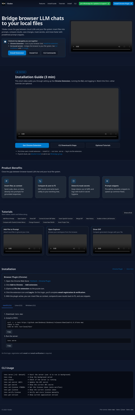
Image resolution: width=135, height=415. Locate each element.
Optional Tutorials (103, 145)
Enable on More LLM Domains (106, 218)
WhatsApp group (56, 154)
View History (90, 218)
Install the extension (51, 43)
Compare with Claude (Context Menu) (14, 222)
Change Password (34, 222)
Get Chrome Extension (32, 145)
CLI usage (24, 48)
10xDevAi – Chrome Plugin (40, 281)
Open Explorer (22, 218)
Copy (9, 332)
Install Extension (17, 53)
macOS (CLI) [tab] (7, 305)
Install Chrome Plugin (123, 4)
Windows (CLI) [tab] (31, 305)
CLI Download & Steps (67, 145)
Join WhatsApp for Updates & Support (94, 4)
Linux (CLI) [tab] (18, 305)
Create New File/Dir (49, 222)
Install (69, 4)
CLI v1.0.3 (130, 269)
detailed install (36, 154)
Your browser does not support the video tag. (101, 36)
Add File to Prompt (8, 218)
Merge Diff (79, 218)
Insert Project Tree (63, 222)
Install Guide (52, 4)
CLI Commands (49, 53)
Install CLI (34, 53)
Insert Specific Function (66, 218)
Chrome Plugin (117, 269)
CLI (75, 4)
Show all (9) (128, 213)
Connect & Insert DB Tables (47, 218)
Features (42, 4)
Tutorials (62, 4)
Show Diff (33, 218)
